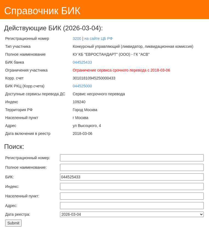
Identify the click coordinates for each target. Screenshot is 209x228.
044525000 (82, 86)
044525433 (82, 62)
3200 (77, 38)
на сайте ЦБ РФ (98, 38)
